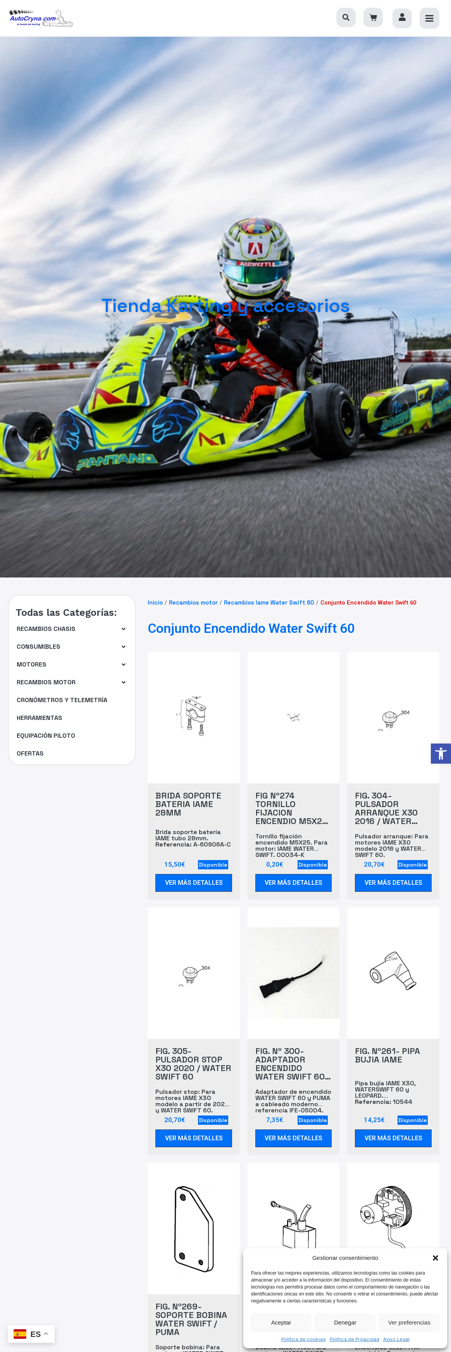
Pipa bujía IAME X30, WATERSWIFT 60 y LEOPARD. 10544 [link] (385, 1092)
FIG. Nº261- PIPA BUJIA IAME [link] (387, 1055)
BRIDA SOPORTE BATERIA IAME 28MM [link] (188, 804)
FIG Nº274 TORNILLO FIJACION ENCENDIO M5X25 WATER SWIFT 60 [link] (291, 808)
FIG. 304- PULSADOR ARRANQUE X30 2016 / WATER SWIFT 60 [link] (386, 808)
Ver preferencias (409, 1322)
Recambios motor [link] (193, 602)
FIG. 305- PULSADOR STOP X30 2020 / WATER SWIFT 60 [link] (193, 1064)
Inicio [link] (155, 602)
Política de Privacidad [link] (354, 1339)
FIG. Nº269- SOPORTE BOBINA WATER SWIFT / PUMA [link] (191, 1319)
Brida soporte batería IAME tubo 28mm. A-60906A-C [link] (193, 838)
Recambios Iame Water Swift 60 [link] (269, 602)
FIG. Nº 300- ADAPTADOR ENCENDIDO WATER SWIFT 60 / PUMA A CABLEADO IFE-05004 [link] (292, 1064)
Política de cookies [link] (303, 1339)
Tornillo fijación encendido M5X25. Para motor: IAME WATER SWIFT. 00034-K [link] (291, 845)
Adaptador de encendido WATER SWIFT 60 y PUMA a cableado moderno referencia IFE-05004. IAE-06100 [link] (293, 1104)
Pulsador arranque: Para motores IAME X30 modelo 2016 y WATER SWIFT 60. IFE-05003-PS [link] (392, 851)
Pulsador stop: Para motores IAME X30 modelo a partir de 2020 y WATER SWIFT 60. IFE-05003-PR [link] (192, 1107)
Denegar (345, 1322)
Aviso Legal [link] (396, 1339)
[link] (441, 754)
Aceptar (281, 1322)
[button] (435, 1258)
